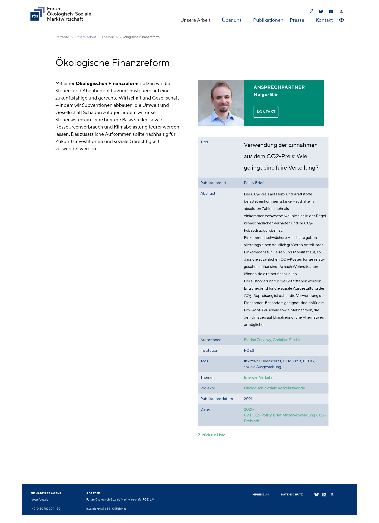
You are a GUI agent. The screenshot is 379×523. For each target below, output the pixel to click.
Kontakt (324, 20)
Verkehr (266, 377)
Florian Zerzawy (257, 339)
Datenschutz (292, 494)
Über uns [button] (232, 20)
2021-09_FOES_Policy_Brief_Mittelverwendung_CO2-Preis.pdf (285, 415)
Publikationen (268, 20)
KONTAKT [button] (266, 111)
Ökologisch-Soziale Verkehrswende (274, 388)
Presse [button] (297, 20)
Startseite (62, 37)
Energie (250, 377)
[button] (341, 20)
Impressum (260, 494)
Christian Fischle (287, 339)
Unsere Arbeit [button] (195, 20)
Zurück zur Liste (211, 435)
